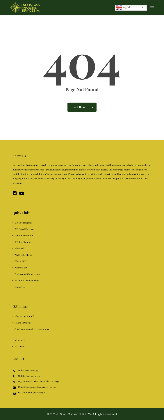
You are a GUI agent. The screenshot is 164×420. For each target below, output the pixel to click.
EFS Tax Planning (23, 241)
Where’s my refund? (24, 316)
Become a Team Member (27, 280)
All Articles (20, 340)
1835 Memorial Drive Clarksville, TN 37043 (38, 381)
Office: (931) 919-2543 (28, 370)
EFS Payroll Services (24, 229)
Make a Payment (23, 322)
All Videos (19, 346)
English (123, 8)
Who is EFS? (20, 261)
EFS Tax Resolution (24, 235)
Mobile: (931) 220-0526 (29, 376)
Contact (18, 359)
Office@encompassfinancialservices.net (37, 387)
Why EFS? (19, 248)
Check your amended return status (32, 329)
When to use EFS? (23, 254)
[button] (152, 8)
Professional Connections (27, 273)
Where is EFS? (21, 267)
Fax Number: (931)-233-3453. (31, 393)
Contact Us (20, 286)
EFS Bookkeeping (23, 222)
